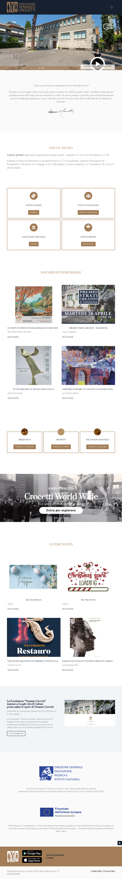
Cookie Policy (96, 871)
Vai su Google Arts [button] (16, 733)
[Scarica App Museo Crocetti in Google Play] (32, 853)
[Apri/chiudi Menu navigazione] (111, 7)
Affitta (34, 244)
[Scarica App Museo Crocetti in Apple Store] (32, 860)
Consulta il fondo (61, 447)
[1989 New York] (56, 518)
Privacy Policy (109, 871)
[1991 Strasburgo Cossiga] (61, 518)
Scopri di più (88, 244)
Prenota (33, 212)
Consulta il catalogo (24, 447)
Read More (13, 337)
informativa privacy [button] (103, 67)
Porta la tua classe (88, 212)
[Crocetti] (66, 518)
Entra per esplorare (61, 510)
